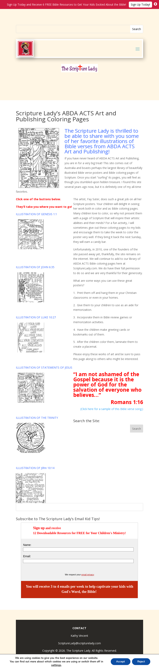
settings (55, 665)
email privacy (87, 574)
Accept (118, 661)
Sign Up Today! (140, 4)
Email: (27, 556)
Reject (140, 661)
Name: (27, 544)
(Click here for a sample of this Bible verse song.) (111, 409)
